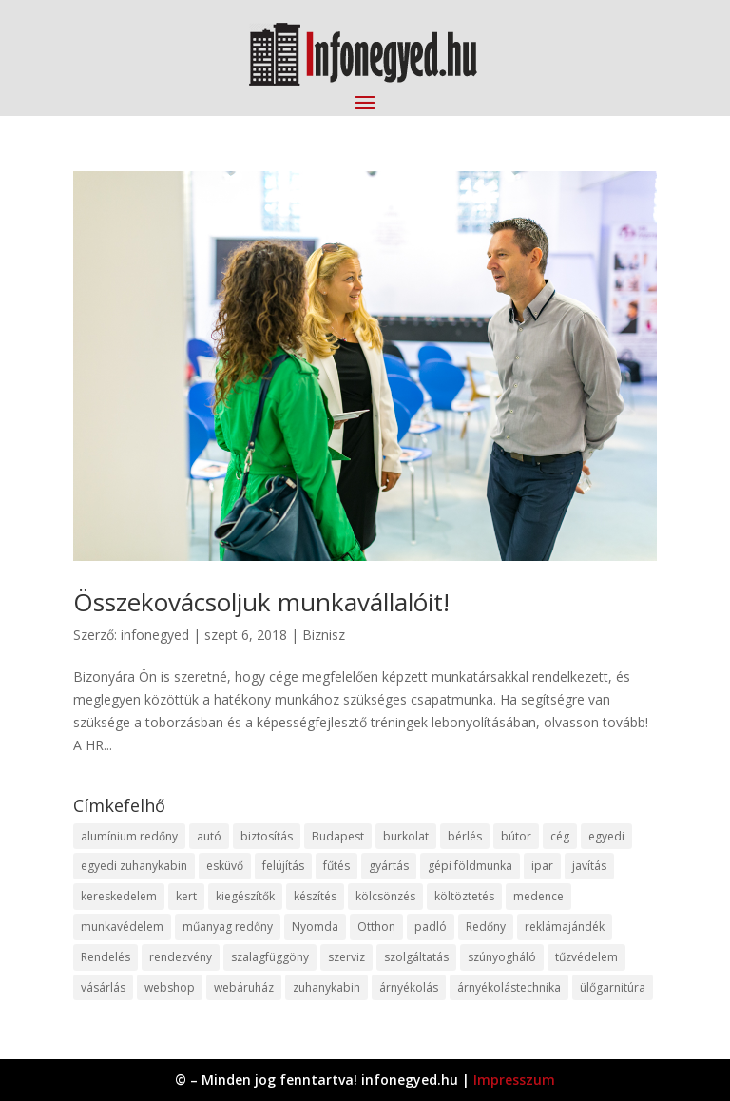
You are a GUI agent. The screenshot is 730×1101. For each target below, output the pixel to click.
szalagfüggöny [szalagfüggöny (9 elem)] (270, 957)
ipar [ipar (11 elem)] (542, 866)
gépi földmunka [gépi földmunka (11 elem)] (470, 866)
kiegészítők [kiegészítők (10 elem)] (245, 896)
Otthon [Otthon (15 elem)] (376, 926)
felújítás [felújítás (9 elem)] (283, 866)
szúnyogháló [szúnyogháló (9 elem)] (502, 957)
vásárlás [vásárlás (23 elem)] (103, 987)
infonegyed (155, 635)
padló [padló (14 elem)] (430, 926)
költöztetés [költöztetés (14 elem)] (464, 896)
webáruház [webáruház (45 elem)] (244, 987)
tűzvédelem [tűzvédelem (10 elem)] (586, 957)
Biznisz (323, 635)
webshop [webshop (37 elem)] (169, 987)
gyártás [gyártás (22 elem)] (389, 866)
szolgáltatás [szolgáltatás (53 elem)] (416, 957)
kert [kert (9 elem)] (186, 896)
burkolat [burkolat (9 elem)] (406, 836)
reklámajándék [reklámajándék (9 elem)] (565, 926)
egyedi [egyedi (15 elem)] (606, 836)
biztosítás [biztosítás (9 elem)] (266, 836)
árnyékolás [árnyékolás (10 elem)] (408, 987)
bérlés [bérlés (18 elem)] (465, 836)
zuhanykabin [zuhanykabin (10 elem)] (326, 987)
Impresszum (514, 1080)
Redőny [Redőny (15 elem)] (486, 926)
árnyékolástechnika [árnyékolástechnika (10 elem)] (509, 987)
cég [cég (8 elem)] (559, 836)
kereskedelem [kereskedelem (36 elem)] (119, 896)
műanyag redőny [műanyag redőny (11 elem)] (227, 926)
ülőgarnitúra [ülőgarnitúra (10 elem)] (612, 987)
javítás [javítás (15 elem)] (589, 866)
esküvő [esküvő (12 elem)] (224, 866)
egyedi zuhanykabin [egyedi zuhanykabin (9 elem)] (134, 866)
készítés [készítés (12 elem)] (315, 896)
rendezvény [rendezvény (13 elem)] (180, 957)
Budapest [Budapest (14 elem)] (338, 836)
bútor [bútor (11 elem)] (516, 836)
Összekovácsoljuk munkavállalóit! (261, 602)
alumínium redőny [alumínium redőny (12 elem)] (129, 836)
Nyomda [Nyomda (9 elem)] (315, 926)
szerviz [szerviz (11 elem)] (346, 957)
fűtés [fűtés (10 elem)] (336, 866)
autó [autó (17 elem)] (209, 836)
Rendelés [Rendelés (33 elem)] (105, 957)
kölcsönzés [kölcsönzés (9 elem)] (385, 896)
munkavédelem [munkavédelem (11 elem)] (122, 926)
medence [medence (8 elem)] (538, 896)
